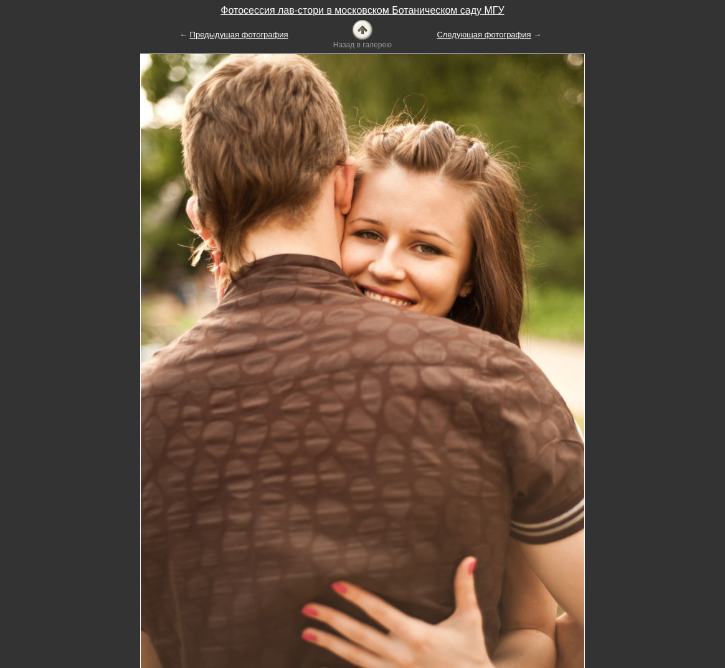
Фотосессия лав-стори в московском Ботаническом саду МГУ (362, 10)
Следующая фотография (484, 34)
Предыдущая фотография (239, 34)
